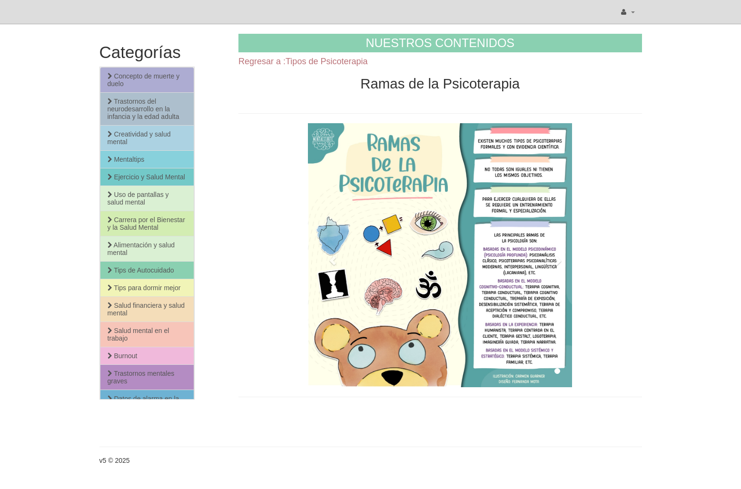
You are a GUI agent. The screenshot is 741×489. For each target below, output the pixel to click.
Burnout (123, 356)
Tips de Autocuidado (141, 270)
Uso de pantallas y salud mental (138, 198)
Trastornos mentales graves (141, 377)
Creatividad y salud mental (139, 138)
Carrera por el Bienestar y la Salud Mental (146, 223)
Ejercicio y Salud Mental (146, 177)
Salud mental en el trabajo (138, 334)
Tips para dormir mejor (144, 288)
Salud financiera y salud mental (146, 309)
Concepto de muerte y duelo (144, 80)
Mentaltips (126, 159)
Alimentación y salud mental (141, 248)
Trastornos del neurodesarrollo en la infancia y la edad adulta (143, 109)
